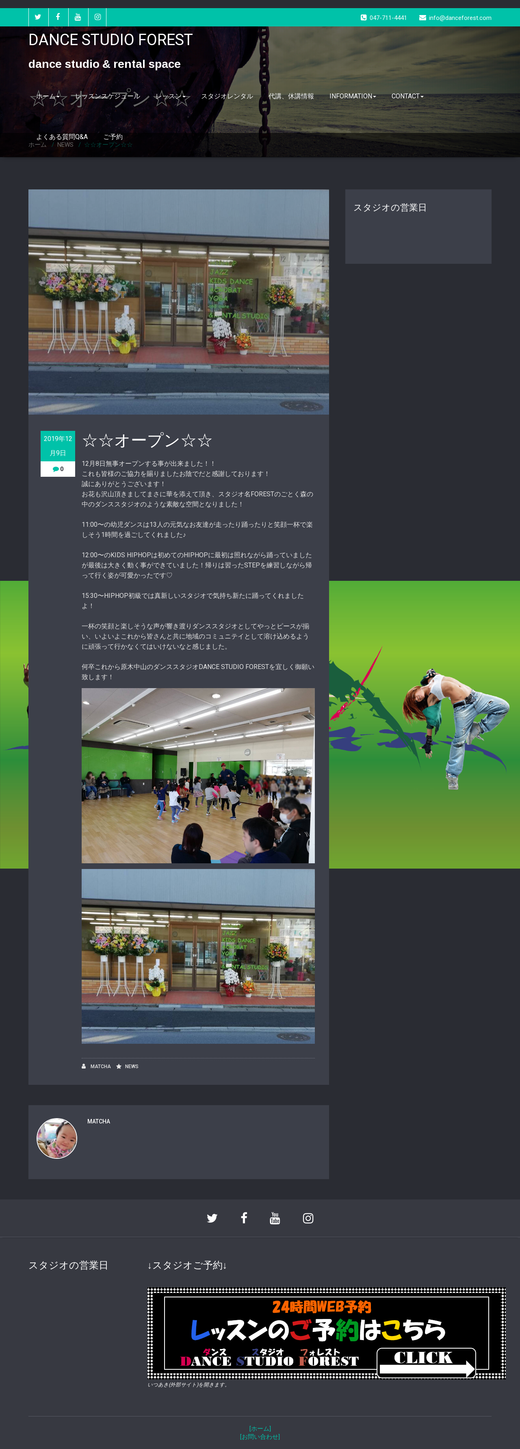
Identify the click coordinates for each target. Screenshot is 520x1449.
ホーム (48, 96)
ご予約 (113, 137)
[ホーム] (260, 1428)
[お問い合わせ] (260, 1436)
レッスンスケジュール (107, 96)
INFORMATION (352, 96)
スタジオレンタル (227, 96)
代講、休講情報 (291, 96)
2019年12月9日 (58, 446)
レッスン (171, 96)
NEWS (132, 1066)
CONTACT (408, 96)
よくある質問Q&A (62, 137)
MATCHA (96, 1066)
